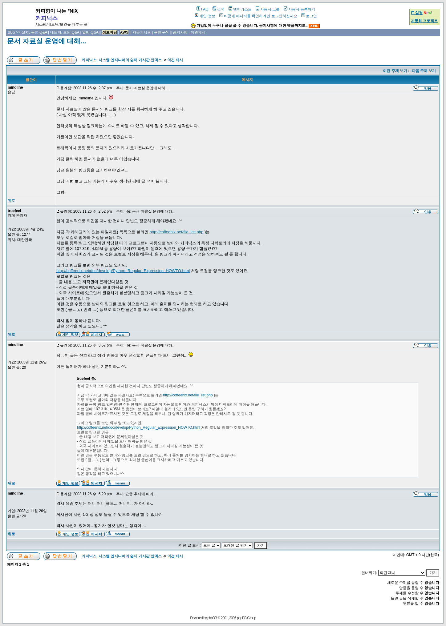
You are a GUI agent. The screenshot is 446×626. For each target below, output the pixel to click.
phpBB (212, 618)
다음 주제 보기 (424, 71)
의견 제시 (175, 60)
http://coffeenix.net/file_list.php (177, 232)
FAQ (203, 9)
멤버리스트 (240, 9)
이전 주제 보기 (395, 71)
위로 (11, 201)
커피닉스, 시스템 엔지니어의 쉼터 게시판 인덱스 (122, 60)
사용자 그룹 (268, 9)
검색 (219, 9)
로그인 (309, 16)
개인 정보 (205, 16)
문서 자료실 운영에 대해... (46, 41)
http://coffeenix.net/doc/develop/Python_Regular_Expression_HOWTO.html (123, 270)
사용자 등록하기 (299, 9)
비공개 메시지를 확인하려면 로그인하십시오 (258, 16)
